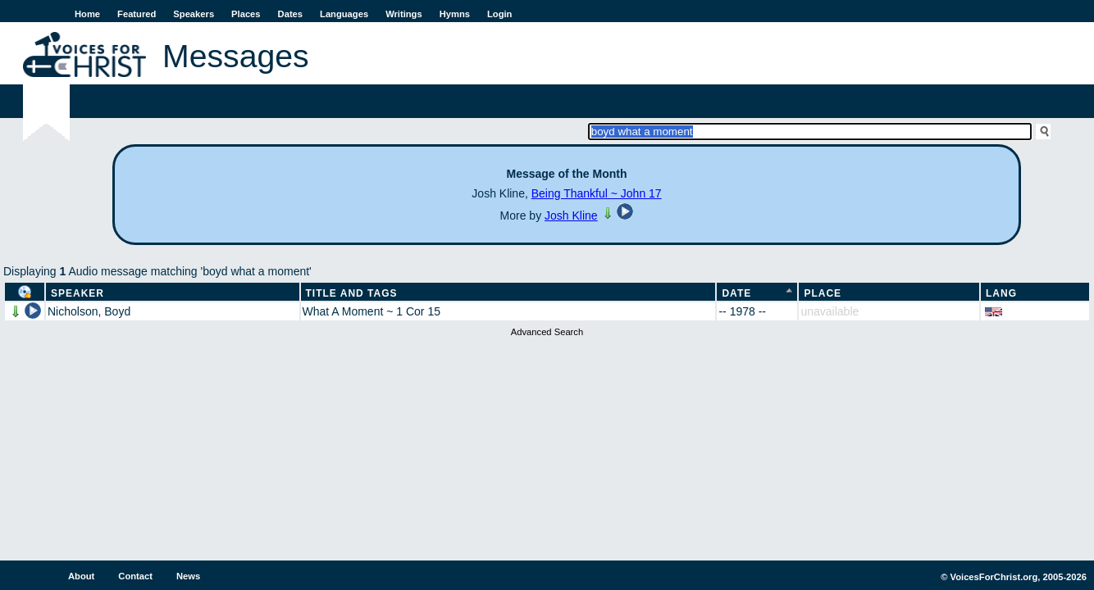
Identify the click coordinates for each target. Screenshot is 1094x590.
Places (245, 14)
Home (87, 14)
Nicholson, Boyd (89, 311)
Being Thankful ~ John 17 (596, 193)
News (188, 576)
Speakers (193, 14)
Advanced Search (547, 332)
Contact (135, 576)
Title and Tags (352, 293)
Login (499, 14)
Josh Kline (571, 215)
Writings (403, 14)
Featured (136, 14)
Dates (290, 14)
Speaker (77, 293)
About (81, 576)
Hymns (455, 14)
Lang (1001, 293)
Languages (344, 14)
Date (736, 293)
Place (822, 293)
